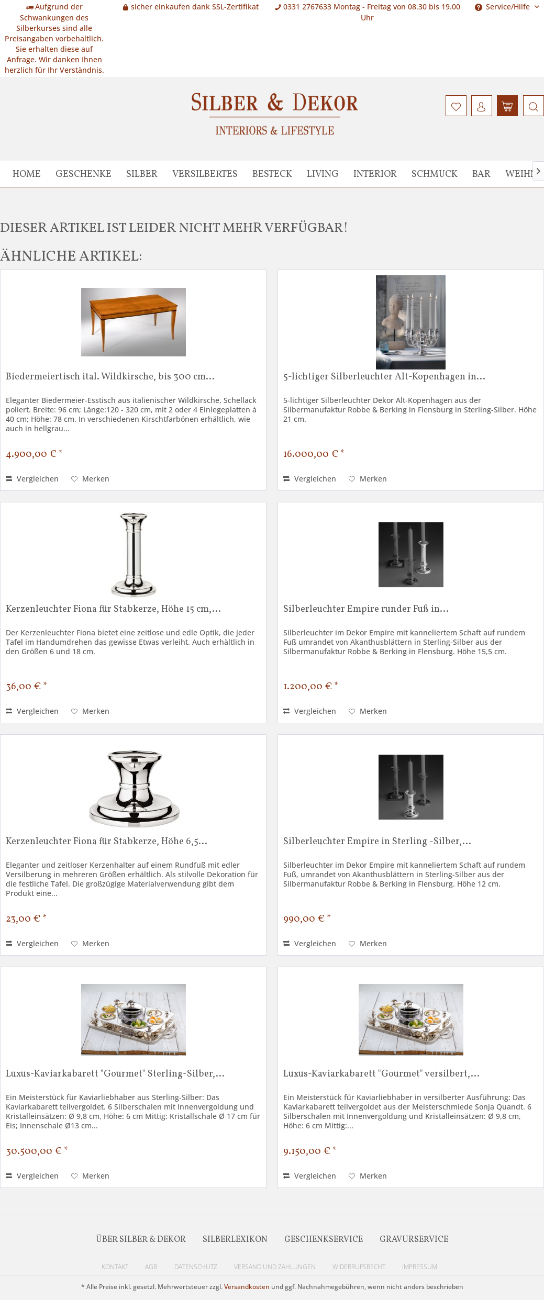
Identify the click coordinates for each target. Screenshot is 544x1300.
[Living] (322, 174)
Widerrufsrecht (358, 1266)
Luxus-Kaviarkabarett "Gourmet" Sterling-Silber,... (115, 1075)
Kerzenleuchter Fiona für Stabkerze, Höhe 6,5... (106, 842)
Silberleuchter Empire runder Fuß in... (366, 610)
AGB (151, 1266)
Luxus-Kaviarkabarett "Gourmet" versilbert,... (381, 1075)
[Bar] (481, 174)
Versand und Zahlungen (275, 1266)
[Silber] (142, 174)
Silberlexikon (235, 1240)
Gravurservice (414, 1240)
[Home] (26, 174)
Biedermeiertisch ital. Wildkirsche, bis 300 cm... (110, 378)
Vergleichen (32, 479)
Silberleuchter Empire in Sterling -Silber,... (377, 842)
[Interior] (375, 174)
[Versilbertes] (205, 174)
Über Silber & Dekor (141, 1240)
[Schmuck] (434, 174)
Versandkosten (247, 1286)
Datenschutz (195, 1266)
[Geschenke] (83, 174)
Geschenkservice (323, 1240)
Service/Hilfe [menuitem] (503, 7)
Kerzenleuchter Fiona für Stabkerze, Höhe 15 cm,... (113, 610)
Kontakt (115, 1266)
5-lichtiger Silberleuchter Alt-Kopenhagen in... (384, 378)
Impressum (419, 1266)
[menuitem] (532, 106)
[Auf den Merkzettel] (90, 479)
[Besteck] (272, 174)
